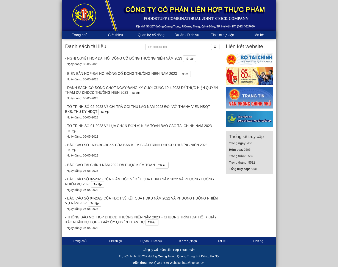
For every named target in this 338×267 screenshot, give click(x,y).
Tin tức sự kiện (222, 35)
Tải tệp (189, 58)
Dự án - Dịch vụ (187, 35)
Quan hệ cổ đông (151, 35)
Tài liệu (222, 241)
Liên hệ (258, 35)
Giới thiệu (115, 35)
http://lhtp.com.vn (193, 262)
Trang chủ (80, 35)
